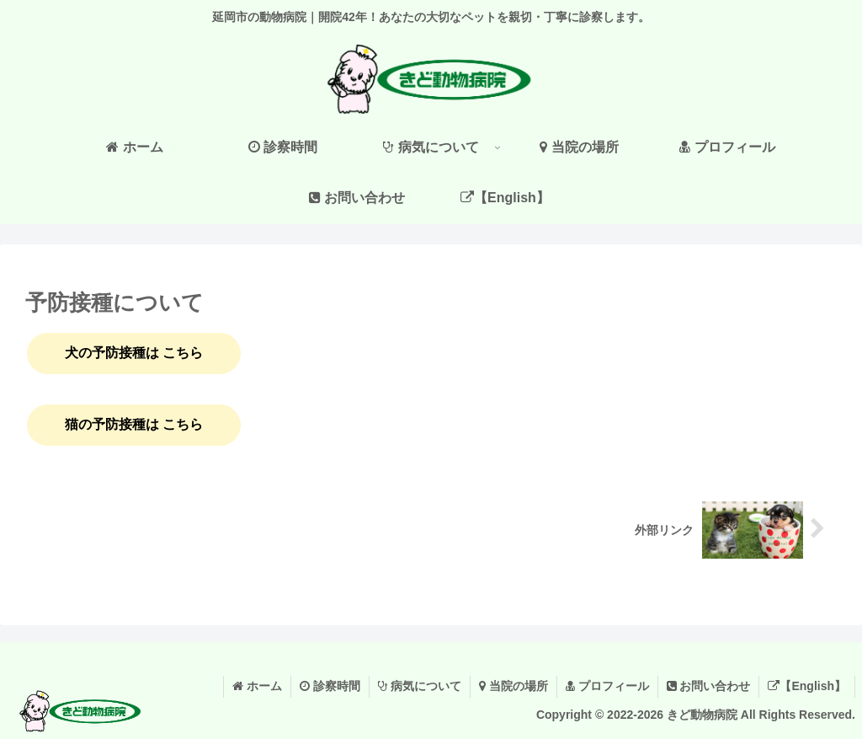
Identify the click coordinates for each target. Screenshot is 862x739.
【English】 (807, 686)
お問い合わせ (709, 686)
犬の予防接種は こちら (134, 352)
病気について (419, 686)
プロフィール (607, 686)
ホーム (257, 686)
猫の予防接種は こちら (134, 424)
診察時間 (330, 686)
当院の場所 (513, 686)
